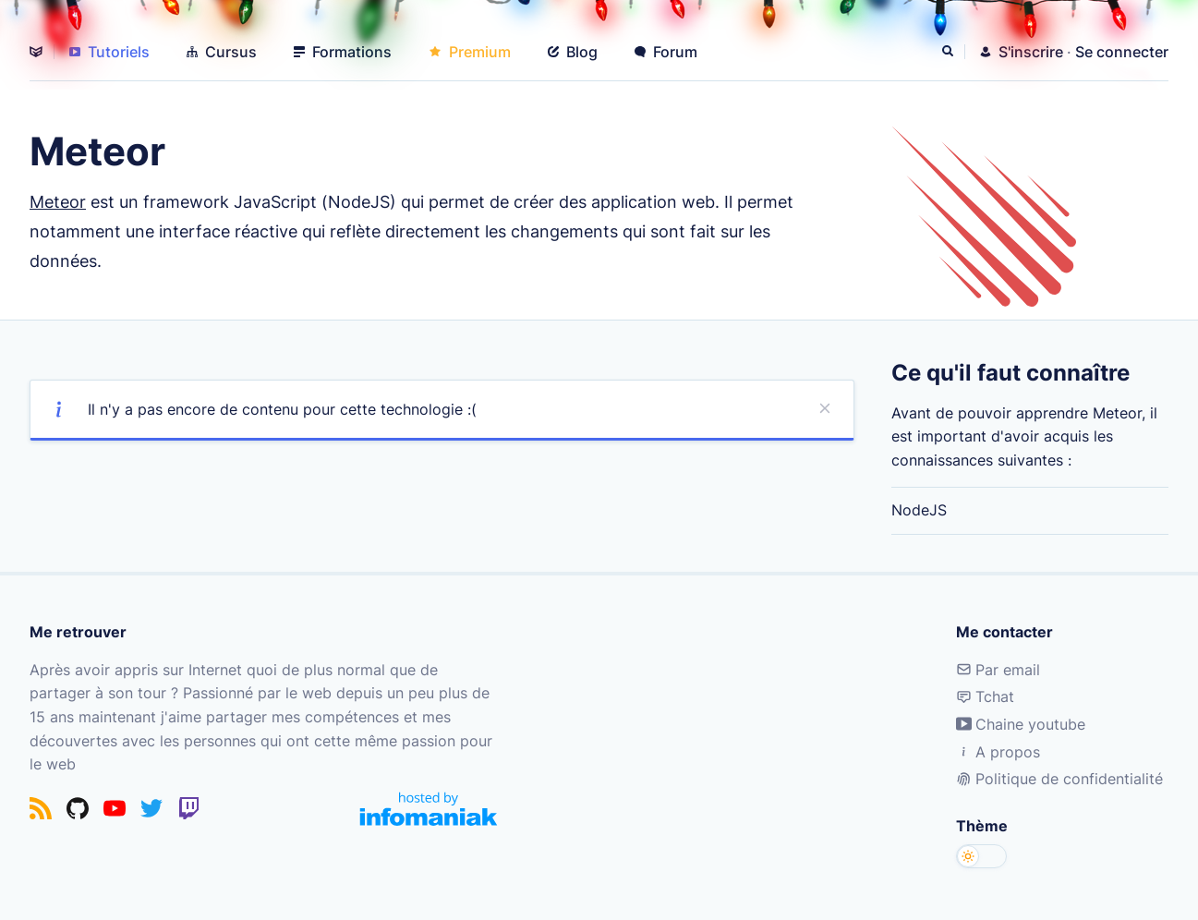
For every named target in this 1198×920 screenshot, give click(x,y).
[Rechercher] (949, 51)
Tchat (985, 696)
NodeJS (919, 510)
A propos (998, 752)
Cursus (222, 51)
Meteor (58, 201)
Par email (998, 670)
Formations (343, 51)
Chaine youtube (1020, 724)
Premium (470, 51)
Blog (573, 51)
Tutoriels (109, 51)
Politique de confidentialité (1059, 779)
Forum (666, 51)
